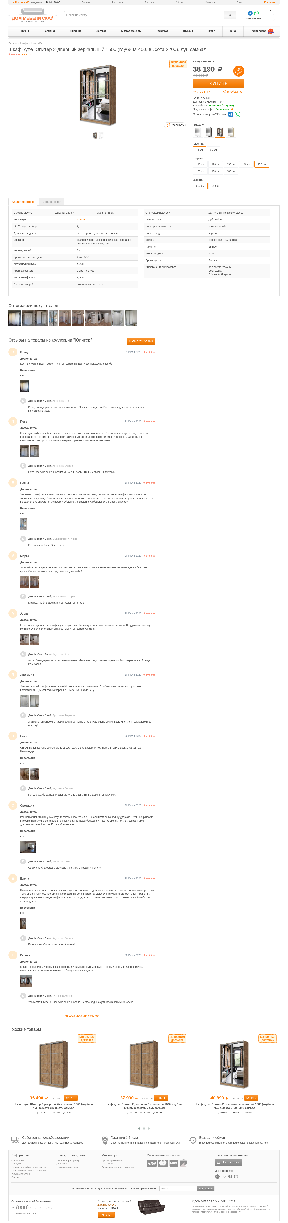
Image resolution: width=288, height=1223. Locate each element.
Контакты (269, 2)
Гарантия (210, 2)
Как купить (17, 1163)
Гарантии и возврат (67, 1167)
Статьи (15, 1177)
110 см (200, 164)
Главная (12, 43)
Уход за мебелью (20, 1174)
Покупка (86, 2)
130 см (231, 164)
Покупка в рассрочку (68, 1160)
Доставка (149, 2)
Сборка (179, 2)
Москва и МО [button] (22, 2)
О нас (239, 2)
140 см (246, 164)
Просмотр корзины (112, 1160)
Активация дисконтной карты (118, 1167)
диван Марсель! (107, 1204)
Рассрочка (117, 2)
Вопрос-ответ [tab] (52, 201)
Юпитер (81, 219)
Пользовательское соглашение (28, 1170)
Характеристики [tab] (23, 201)
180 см (231, 171)
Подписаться (206, 1188)
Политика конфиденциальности (29, 1167)
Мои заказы (108, 1163)
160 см (200, 171)
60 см (213, 149)
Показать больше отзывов (81, 1016)
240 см (216, 185)
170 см (216, 171)
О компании (18, 1160)
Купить (218, 83)
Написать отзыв (141, 341)
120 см (216, 164)
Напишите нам (227, 1162)
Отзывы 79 (20, 54)
